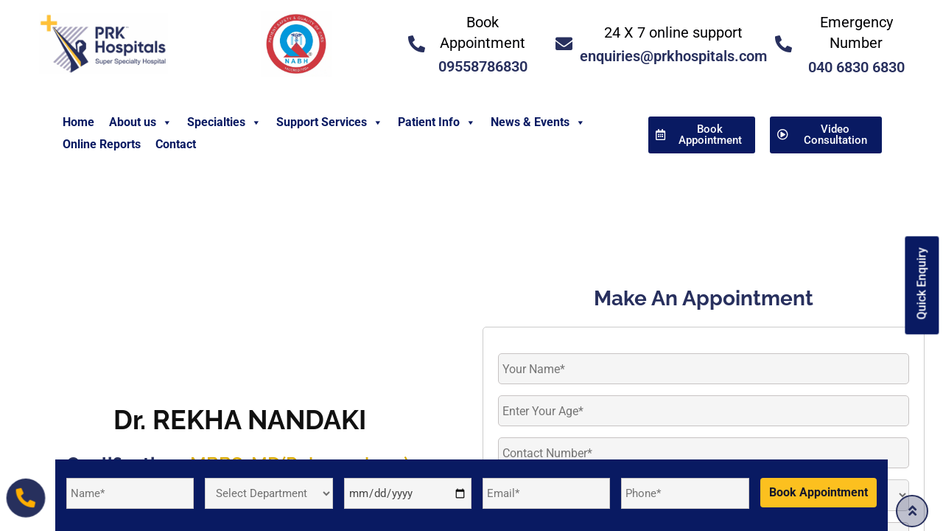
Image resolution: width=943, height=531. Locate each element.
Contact (175, 144)
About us (140, 122)
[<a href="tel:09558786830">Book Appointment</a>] (416, 43)
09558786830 (482, 66)
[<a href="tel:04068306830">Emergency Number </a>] (783, 43)
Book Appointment (818, 492)
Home (78, 122)
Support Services (329, 122)
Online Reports (102, 144)
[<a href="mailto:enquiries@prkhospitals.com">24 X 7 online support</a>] (563, 43)
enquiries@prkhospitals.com (673, 56)
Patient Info (437, 122)
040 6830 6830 (856, 67)
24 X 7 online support (673, 32)
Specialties (224, 122)
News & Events (538, 122)
